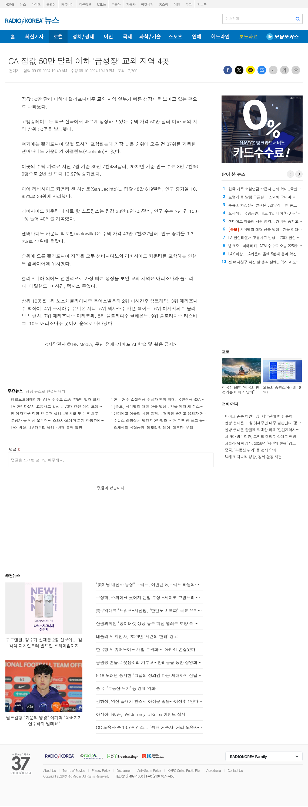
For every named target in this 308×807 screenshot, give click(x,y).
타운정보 (85, 4)
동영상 (51, 4)
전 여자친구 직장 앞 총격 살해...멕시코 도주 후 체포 (54, 413)
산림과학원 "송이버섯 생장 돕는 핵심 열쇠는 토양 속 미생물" (149, 623)
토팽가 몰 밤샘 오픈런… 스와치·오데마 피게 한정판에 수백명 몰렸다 (68, 420)
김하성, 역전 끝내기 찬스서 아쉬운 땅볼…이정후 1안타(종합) (149, 701)
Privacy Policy (101, 770)
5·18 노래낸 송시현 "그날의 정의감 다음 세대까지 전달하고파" (149, 675)
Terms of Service (73, 770)
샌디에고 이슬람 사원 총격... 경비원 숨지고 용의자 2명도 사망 (165, 413)
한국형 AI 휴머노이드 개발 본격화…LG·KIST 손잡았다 (145, 649)
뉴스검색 (232, 18)
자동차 (130, 4)
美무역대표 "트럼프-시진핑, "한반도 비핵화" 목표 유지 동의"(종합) (149, 610)
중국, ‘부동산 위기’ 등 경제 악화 (250, 450)
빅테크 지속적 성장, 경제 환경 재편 (253, 456)
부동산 (115, 4)
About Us (49, 770)
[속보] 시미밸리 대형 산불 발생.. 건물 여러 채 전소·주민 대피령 (167, 406)
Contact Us (235, 770)
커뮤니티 (67, 4)
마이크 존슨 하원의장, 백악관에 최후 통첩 (259, 416)
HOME (9, 4)
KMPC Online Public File (184, 770)
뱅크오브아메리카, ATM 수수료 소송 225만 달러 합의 (55, 399)
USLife (101, 4)
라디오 (36, 4)
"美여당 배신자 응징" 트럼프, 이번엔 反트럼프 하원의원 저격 (149, 584)
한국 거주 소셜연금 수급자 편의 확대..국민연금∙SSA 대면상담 (165, 399)
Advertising (213, 770)
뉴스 (23, 4)
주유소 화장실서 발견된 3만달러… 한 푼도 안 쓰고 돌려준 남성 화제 (170, 420)
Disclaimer (123, 770)
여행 (177, 4)
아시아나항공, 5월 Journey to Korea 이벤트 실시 (140, 714)
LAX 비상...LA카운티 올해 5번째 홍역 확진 (46, 427)
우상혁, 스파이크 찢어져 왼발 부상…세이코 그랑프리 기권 (149, 597)
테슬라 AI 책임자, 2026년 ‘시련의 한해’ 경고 (260, 443)
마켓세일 (147, 4)
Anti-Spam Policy (149, 770)
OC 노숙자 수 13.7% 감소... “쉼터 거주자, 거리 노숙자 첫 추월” (149, 727)
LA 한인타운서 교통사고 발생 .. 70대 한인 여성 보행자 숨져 (61, 406)
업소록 (201, 4)
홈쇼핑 (163, 4)
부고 (189, 4)
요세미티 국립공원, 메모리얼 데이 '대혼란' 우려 (153, 427)
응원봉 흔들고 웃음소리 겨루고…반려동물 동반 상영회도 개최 (149, 662)
